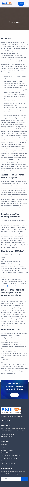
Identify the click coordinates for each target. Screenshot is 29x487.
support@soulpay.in (7, 434)
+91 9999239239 (6, 436)
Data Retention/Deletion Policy (10, 455)
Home (15, 19)
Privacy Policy (5, 453)
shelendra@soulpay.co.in (8, 286)
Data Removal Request (8, 463)
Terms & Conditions (7, 450)
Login (21, 4)
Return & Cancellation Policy (9, 458)
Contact (3, 447)
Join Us (14, 395)
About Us (4, 444)
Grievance (4, 461)
